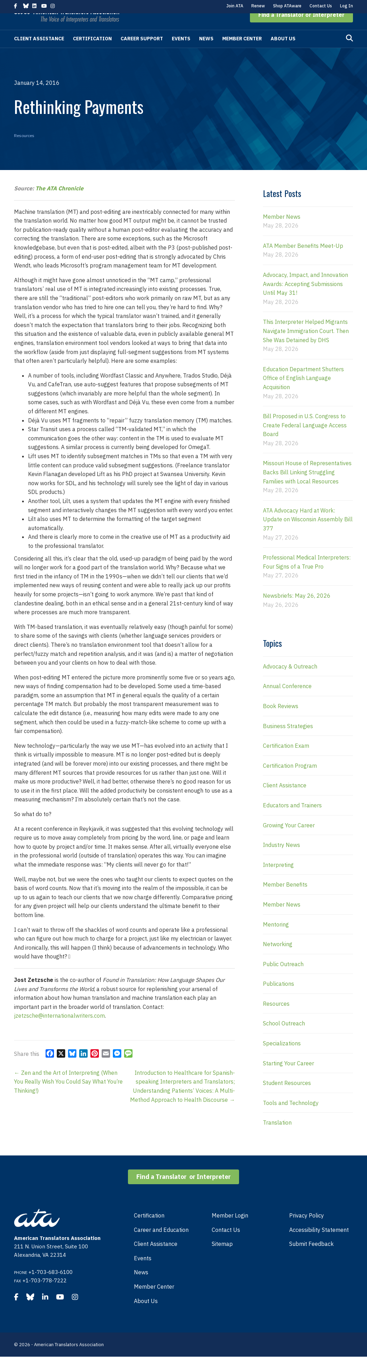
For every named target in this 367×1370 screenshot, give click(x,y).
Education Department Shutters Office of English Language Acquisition (303, 391)
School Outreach (284, 1036)
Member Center (242, 52)
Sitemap (222, 1257)
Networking (277, 957)
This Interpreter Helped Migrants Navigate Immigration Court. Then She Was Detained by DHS (306, 344)
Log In (346, 5)
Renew (258, 5)
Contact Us (321, 5)
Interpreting (278, 878)
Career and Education (161, 1243)
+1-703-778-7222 (44, 1293)
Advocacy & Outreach (290, 679)
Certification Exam (286, 758)
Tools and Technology (291, 1116)
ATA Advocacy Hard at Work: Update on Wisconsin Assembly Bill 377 (308, 532)
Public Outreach (283, 977)
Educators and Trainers (292, 818)
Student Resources (287, 1096)
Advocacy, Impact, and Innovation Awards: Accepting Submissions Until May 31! (305, 297)
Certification (92, 52)
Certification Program (290, 778)
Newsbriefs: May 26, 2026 (297, 608)
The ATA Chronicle (59, 201)
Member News (281, 229)
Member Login (230, 1228)
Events (181, 52)
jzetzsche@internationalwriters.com (59, 1028)
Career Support (142, 52)
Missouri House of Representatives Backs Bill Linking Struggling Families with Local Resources (307, 485)
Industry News (281, 858)
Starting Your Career (288, 1076)
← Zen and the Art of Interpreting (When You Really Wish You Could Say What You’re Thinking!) (68, 1095)
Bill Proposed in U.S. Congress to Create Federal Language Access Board (305, 438)
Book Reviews (280, 719)
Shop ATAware (287, 5)
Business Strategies (288, 739)
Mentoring (276, 937)
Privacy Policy (306, 1228)
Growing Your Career (289, 838)
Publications (278, 997)
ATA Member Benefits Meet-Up (303, 259)
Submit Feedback (311, 1257)
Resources (24, 148)
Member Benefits (285, 897)
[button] (301, 28)
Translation (277, 1135)
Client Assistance (39, 52)
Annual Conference (287, 699)
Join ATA (234, 5)
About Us (283, 52)
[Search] (349, 51)
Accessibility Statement (319, 1243)
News (206, 52)
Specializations (282, 1056)
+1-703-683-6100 (50, 1285)
